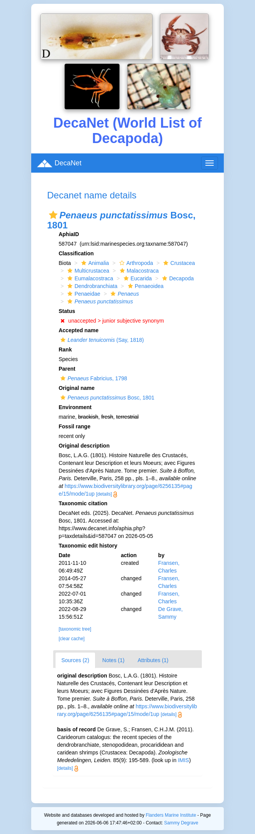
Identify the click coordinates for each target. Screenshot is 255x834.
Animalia (94, 263)
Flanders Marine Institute (171, 815)
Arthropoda (135, 263)
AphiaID (69, 234)
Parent (67, 369)
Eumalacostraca (89, 278)
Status (67, 311)
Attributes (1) (153, 660)
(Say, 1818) (101, 340)
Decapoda (177, 278)
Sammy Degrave (181, 823)
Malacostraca (138, 271)
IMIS (183, 760)
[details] (104, 494)
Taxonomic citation (83, 503)
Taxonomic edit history (88, 546)
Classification (76, 253)
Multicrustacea (87, 271)
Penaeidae (82, 294)
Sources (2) (75, 660)
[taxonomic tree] (75, 629)
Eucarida (137, 278)
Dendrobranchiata (91, 286)
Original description (84, 446)
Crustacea (178, 263)
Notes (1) (113, 660)
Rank (65, 349)
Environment (75, 407)
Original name (76, 388)
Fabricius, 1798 (93, 378)
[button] (53, 215)
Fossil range (74, 426)
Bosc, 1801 (106, 398)
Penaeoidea (145, 286)
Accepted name (78, 330)
